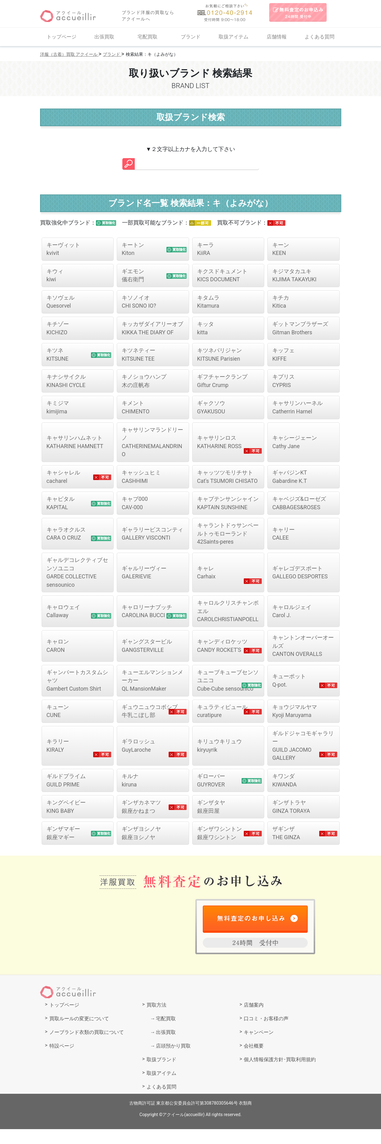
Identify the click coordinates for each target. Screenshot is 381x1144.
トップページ (61, 37)
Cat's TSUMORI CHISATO (228, 479)
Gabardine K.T (289, 479)
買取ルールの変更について (79, 1033)
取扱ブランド (161, 1074)
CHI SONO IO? (139, 302)
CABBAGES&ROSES (299, 506)
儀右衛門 (133, 276)
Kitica (280, 302)
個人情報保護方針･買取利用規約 (280, 1074)
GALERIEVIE (144, 576)
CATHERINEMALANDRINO (152, 444)
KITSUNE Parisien (219, 356)
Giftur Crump (222, 382)
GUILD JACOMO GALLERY (303, 760)
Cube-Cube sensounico (228, 694)
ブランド (191, 37)
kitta (205, 329)
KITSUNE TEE (138, 356)
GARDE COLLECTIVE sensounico (77, 576)
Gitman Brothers (300, 329)
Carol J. (291, 619)
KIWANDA (284, 794)
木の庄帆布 (144, 382)
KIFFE (283, 356)
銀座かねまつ (141, 821)
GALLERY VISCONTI (152, 536)
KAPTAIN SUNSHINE (228, 506)
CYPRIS (283, 382)
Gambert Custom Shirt (77, 694)
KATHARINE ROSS (220, 444)
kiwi (55, 276)
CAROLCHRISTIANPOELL (228, 619)
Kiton (133, 249)
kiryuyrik (219, 759)
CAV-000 (135, 506)
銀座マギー (63, 848)
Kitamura (208, 302)
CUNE (58, 724)
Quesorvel (61, 302)
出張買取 (104, 37)
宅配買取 (147, 37)
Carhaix (206, 576)
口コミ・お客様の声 (266, 1033)
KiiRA (205, 249)
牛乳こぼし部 (150, 724)
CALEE (283, 536)
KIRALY (58, 759)
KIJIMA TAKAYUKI (294, 276)
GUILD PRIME (66, 794)
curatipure (222, 724)
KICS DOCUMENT (222, 276)
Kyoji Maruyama (294, 724)
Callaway (63, 619)
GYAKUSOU (211, 409)
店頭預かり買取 (173, 1061)
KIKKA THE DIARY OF (152, 329)
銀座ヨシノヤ (141, 848)
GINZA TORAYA (291, 821)
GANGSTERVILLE (147, 658)
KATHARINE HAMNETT (75, 444)
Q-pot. (289, 693)
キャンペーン (259, 1047)
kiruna (130, 794)
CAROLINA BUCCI (147, 619)
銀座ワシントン (219, 848)
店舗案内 (254, 1020)
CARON (58, 658)
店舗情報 (277, 37)
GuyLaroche (138, 759)
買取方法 (156, 1020)
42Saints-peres (228, 537)
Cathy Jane (294, 444)
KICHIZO (58, 329)
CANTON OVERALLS (303, 658)
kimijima (58, 409)
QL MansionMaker (152, 694)
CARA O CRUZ (66, 536)
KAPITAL (61, 506)
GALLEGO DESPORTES (300, 576)
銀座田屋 (211, 821)
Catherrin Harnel (297, 409)
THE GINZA (286, 848)
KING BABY (66, 821)
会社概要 (254, 1061)
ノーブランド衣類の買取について (86, 1047)
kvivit (63, 249)
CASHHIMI (141, 479)
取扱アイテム (233, 37)
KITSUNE (58, 356)
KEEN (280, 249)
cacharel (63, 479)
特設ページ (61, 1061)
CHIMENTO (136, 409)
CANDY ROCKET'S (222, 658)
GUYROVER (211, 794)
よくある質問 (319, 37)
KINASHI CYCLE (66, 382)
